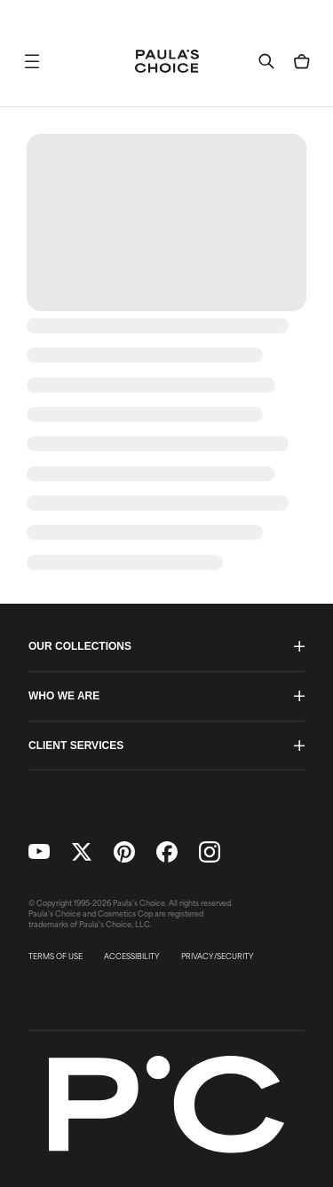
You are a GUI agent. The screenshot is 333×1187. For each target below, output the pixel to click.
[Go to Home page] (167, 61)
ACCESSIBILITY (132, 956)
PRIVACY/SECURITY (217, 956)
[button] (32, 61)
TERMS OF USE (55, 956)
